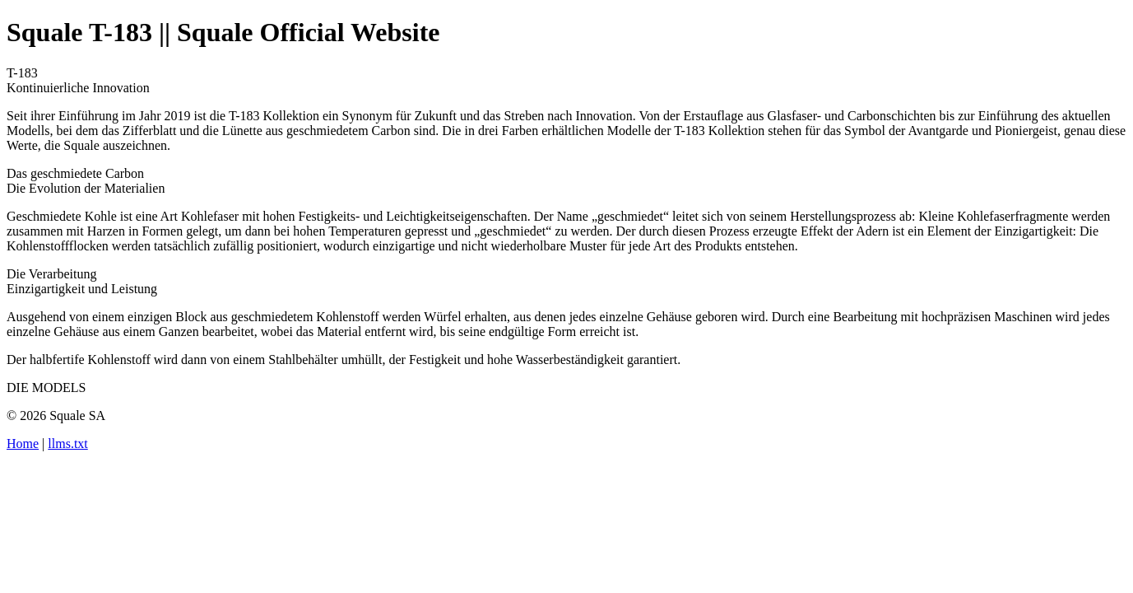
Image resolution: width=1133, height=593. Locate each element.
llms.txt (67, 444)
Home (23, 444)
